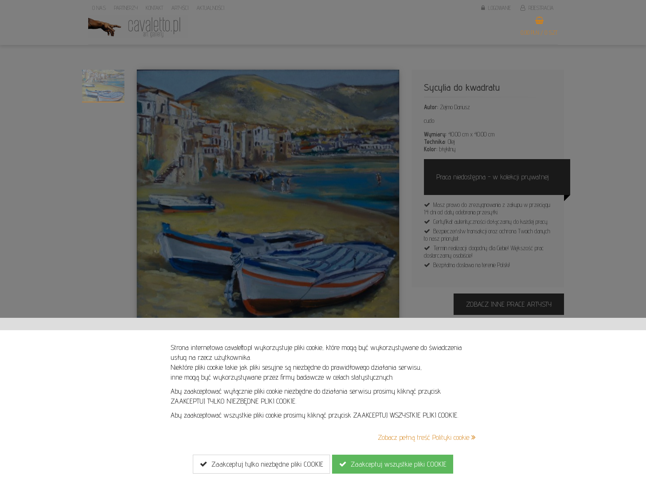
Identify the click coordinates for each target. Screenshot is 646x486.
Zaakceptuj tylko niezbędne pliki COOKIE (261, 464)
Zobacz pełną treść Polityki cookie (426, 437)
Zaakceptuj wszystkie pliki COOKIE (392, 464)
